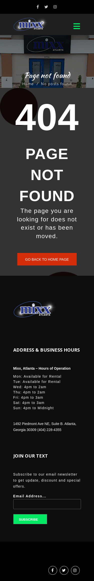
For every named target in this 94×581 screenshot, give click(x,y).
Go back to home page (47, 259)
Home (28, 84)
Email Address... (47, 503)
